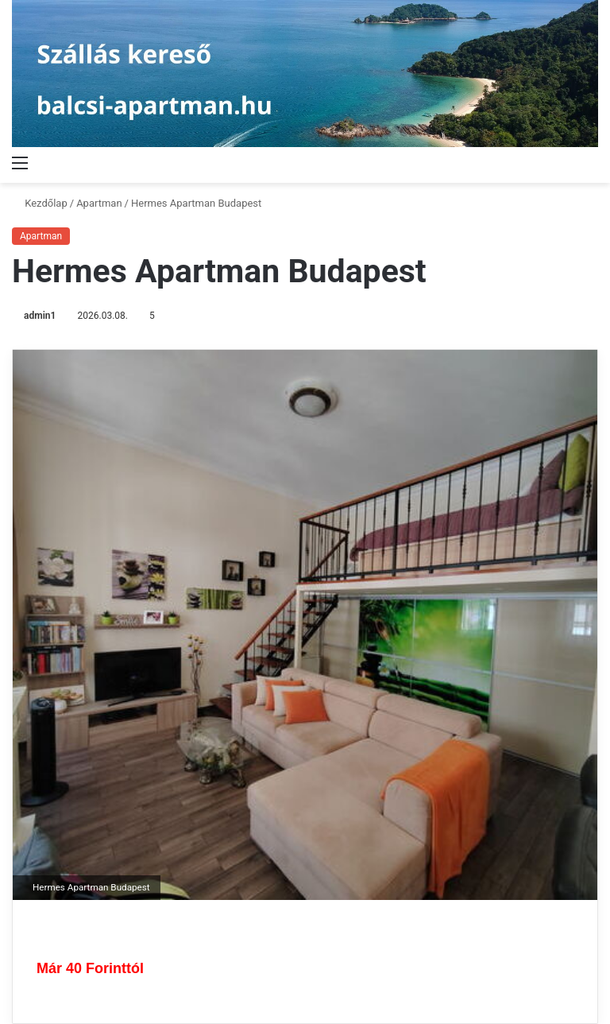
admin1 (40, 315)
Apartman (99, 203)
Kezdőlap (40, 203)
